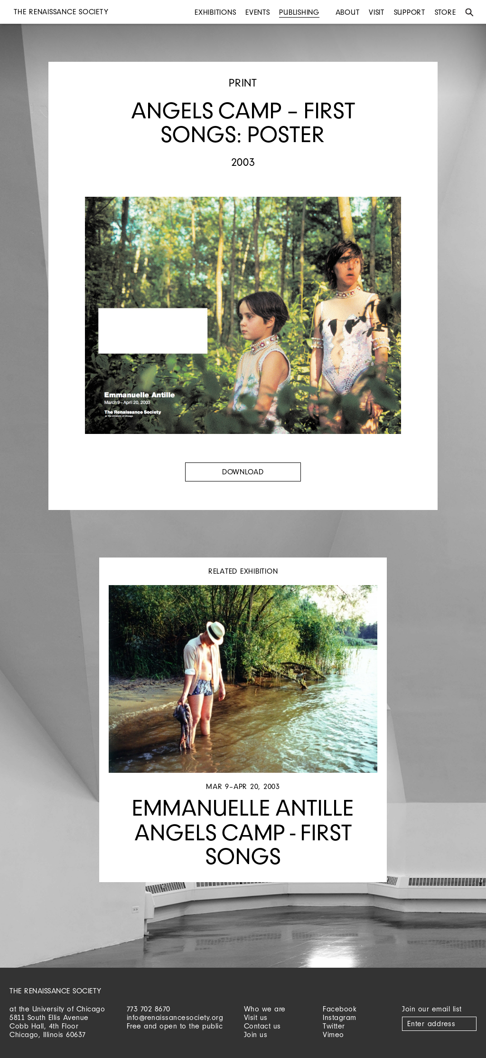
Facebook (339, 1008)
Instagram (339, 1017)
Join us (256, 1034)
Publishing (299, 12)
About (348, 12)
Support (409, 12)
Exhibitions (215, 12)
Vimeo (333, 1034)
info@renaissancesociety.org (175, 1017)
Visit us (256, 1017)
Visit (376, 12)
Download (243, 471)
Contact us (262, 1025)
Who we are (265, 1008)
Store (445, 12)
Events (257, 12)
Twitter (334, 1025)
